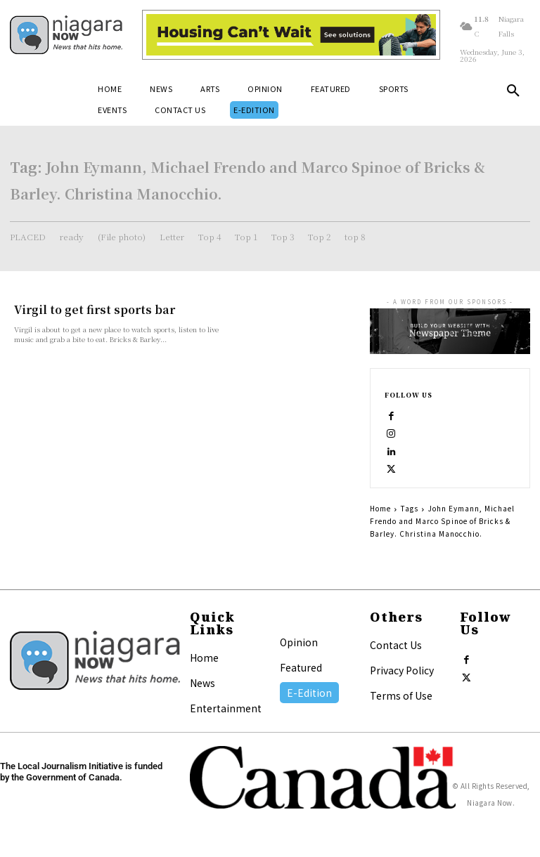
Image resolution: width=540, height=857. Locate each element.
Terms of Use (401, 696)
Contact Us (396, 646)
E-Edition (309, 693)
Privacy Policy (402, 671)
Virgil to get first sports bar (87, 310)
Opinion (299, 643)
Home (380, 509)
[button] (513, 93)
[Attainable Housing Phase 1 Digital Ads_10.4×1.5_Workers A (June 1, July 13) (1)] (290, 34)
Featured (301, 668)
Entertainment (226, 709)
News (202, 683)
